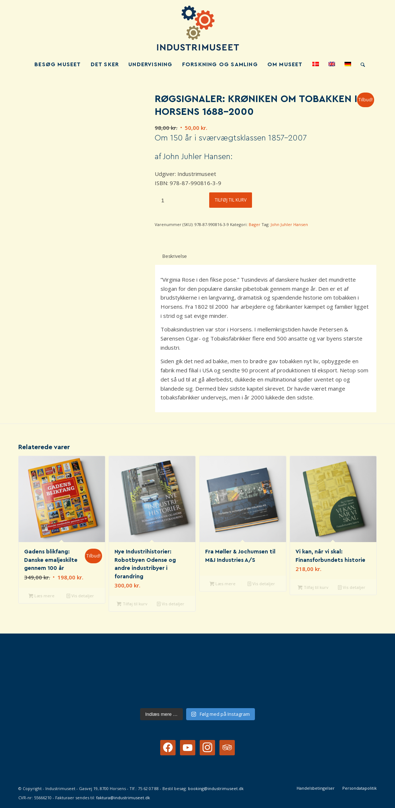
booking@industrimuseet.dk (216, 788)
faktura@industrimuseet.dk (123, 797)
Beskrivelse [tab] (174, 256)
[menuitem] (58, 65)
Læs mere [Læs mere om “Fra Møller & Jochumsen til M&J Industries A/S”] (223, 583)
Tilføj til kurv (231, 200)
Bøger (254, 224)
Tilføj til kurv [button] (132, 603)
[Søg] (360, 65)
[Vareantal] (162, 200)
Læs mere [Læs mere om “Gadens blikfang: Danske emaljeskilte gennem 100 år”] (41, 595)
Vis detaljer (80, 595)
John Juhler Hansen (289, 224)
